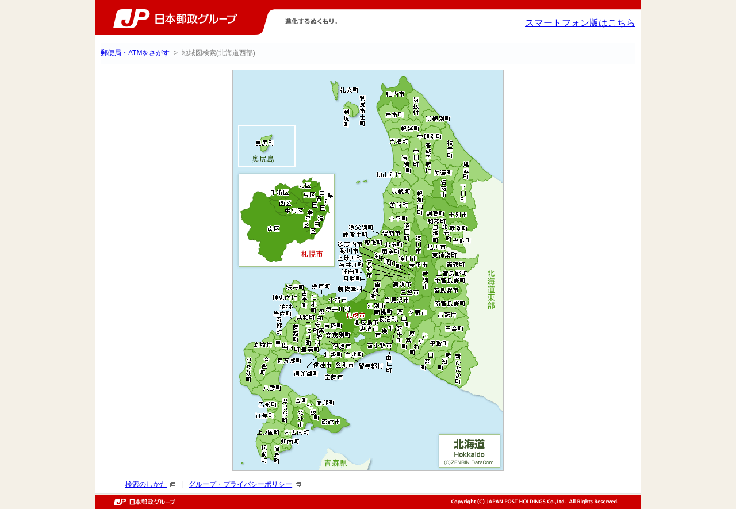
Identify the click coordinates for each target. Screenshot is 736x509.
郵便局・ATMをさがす (135, 53)
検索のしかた (150, 484)
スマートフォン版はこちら (580, 23)
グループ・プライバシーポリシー (245, 484)
